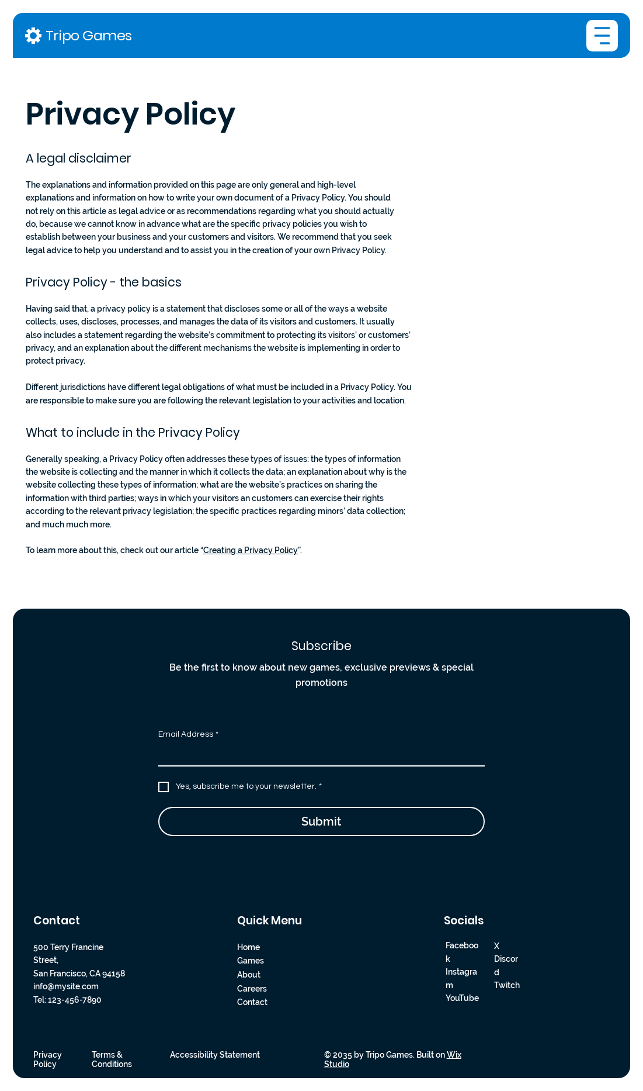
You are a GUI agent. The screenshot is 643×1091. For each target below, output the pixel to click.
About (248, 974)
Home (248, 947)
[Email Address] (318, 754)
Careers (252, 988)
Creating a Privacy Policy (250, 550)
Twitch (507, 985)
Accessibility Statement (215, 1054)
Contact (252, 1002)
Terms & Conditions (112, 1059)
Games (250, 961)
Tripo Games (89, 35)
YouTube (462, 998)
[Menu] (602, 35)
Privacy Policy (47, 1059)
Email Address (188, 735)
